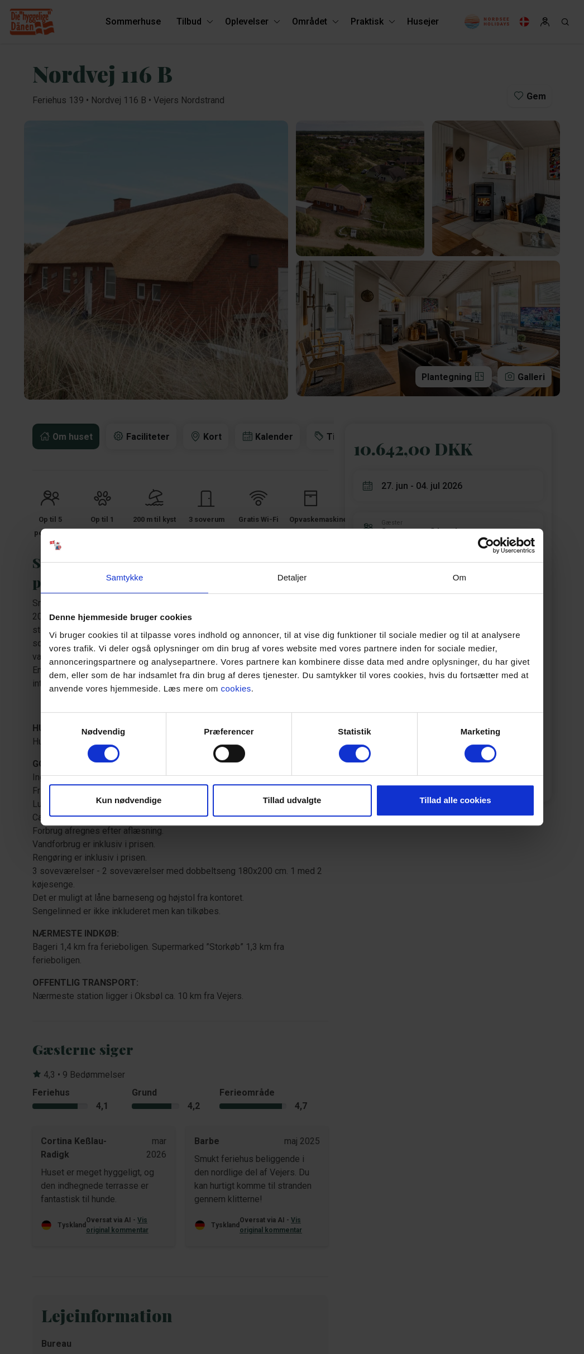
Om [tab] (459, 577)
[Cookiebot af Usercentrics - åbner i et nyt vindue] (486, 545)
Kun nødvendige (129, 800)
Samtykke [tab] (124, 577)
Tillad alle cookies (455, 800)
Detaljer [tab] (292, 577)
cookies (236, 688)
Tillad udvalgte (292, 800)
